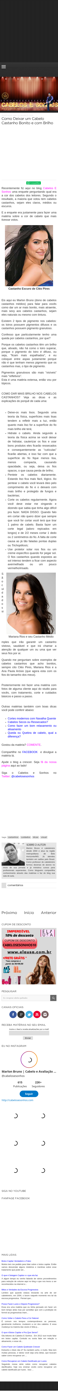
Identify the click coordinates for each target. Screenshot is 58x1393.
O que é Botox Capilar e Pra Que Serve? (20, 1332)
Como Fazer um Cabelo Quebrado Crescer (21, 1347)
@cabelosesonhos (22, 776)
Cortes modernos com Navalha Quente (32, 718)
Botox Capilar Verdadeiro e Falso (16, 1261)
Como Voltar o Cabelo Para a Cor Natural (20, 1318)
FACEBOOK (30, 752)
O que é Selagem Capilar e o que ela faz (20, 1275)
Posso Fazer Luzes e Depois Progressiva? (21, 1304)
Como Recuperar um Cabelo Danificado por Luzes (24, 1361)
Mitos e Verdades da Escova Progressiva (20, 1290)
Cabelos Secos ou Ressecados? (28, 722)
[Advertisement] (29, 31)
